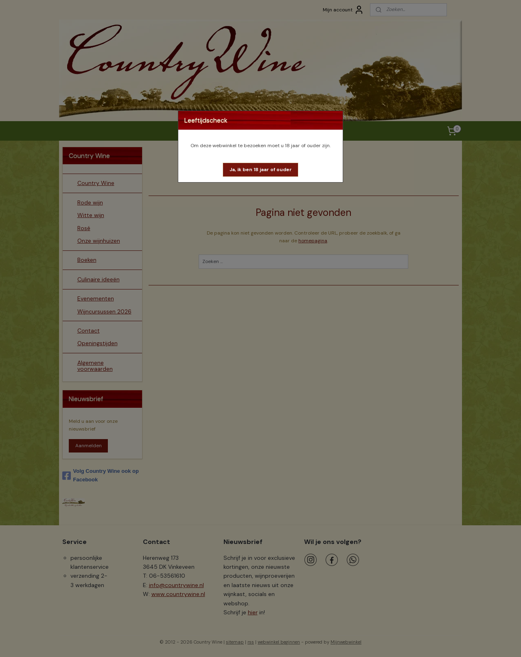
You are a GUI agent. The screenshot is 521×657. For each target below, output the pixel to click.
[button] (261, 170)
